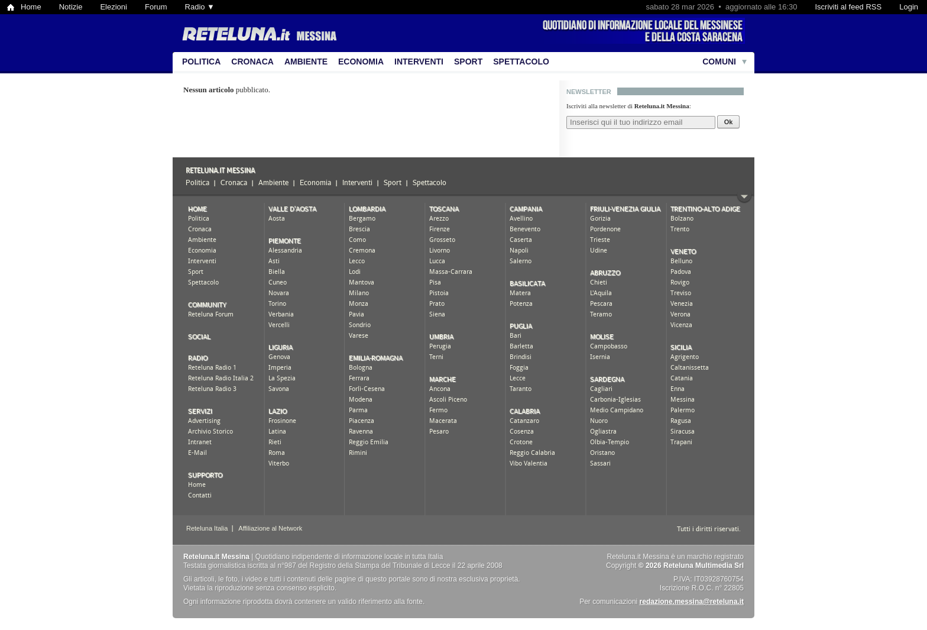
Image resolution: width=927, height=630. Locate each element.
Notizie (71, 6)
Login (908, 6)
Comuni (719, 61)
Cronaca (252, 61)
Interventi (418, 61)
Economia (361, 61)
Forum (156, 6)
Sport (468, 61)
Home (31, 6)
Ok (728, 121)
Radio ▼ (200, 6)
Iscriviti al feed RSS (848, 6)
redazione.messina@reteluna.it (692, 601)
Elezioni (113, 6)
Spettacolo (521, 61)
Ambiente (306, 61)
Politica (201, 61)
